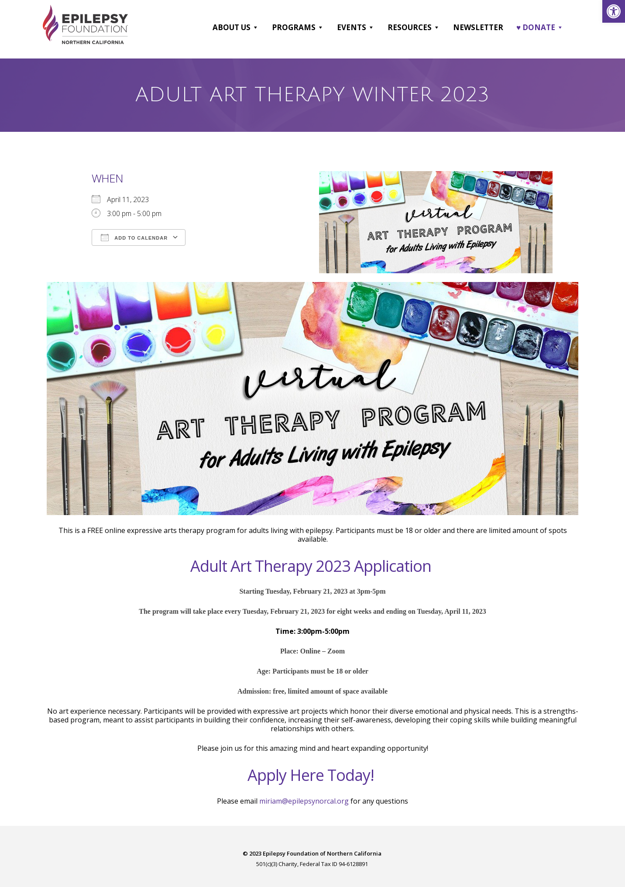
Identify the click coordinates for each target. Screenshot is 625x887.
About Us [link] (236, 27)
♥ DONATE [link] (539, 27)
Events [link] (355, 27)
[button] (255, 27)
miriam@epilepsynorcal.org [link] (304, 801)
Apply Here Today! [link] (310, 775)
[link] (613, 11)
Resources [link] (414, 27)
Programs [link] (298, 27)
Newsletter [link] (478, 27)
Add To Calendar (134, 237)
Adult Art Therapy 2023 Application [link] (310, 566)
